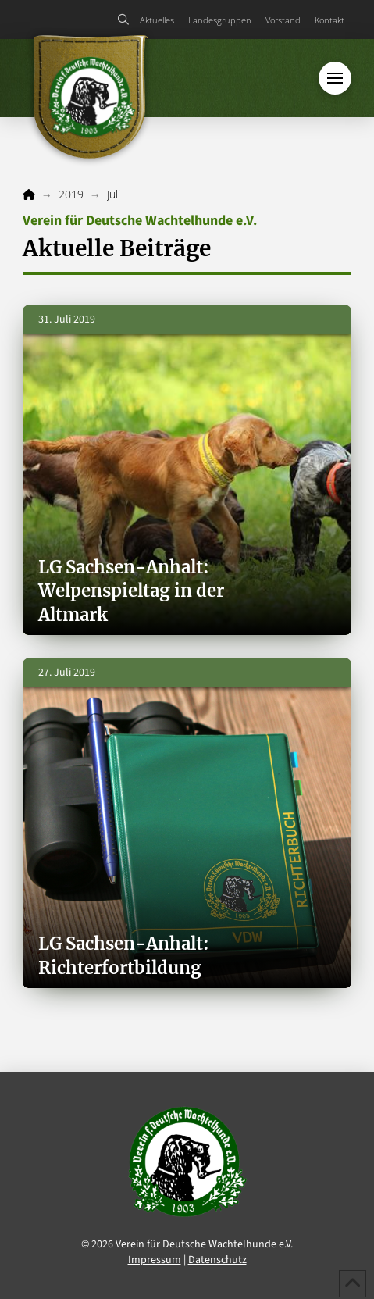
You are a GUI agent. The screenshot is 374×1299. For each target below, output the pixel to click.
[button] (123, 19)
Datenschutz (217, 1260)
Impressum (154, 1260)
